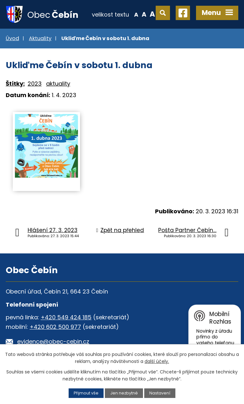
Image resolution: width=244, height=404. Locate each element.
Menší (136, 14)
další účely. (157, 361)
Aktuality (40, 38)
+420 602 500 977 (55, 327)
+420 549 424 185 (66, 317)
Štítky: (15, 84)
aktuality (58, 84)
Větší (152, 14)
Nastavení (159, 393)
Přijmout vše (86, 393)
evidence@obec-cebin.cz (53, 341)
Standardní (144, 14)
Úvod (12, 38)
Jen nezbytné (124, 393)
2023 (35, 84)
